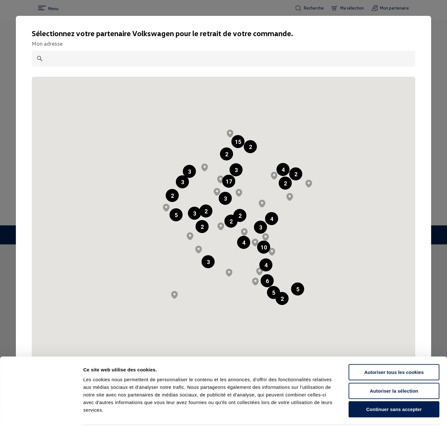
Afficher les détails (349, 414)
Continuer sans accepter (394, 386)
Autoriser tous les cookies (394, 349)
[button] (226, 154)
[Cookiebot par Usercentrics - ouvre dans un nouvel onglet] (41, 414)
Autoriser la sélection (394, 368)
